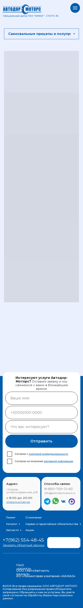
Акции (29, 530)
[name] (41, 398)
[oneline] (41, 426)
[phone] (41, 412)
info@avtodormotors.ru (59, 493)
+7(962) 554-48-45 (23, 540)
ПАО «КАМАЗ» (23, 567)
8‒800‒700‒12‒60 (58, 489)
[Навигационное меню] (75, 8)
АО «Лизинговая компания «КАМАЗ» (46, 576)
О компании (33, 517)
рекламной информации (58, 461)
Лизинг (11, 517)
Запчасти (12, 530)
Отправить (41, 441)
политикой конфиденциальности (48, 453)
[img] (65, 541)
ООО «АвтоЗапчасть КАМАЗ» (32, 572)
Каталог (11, 524)
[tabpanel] (41, 178)
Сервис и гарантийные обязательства (51, 524)
